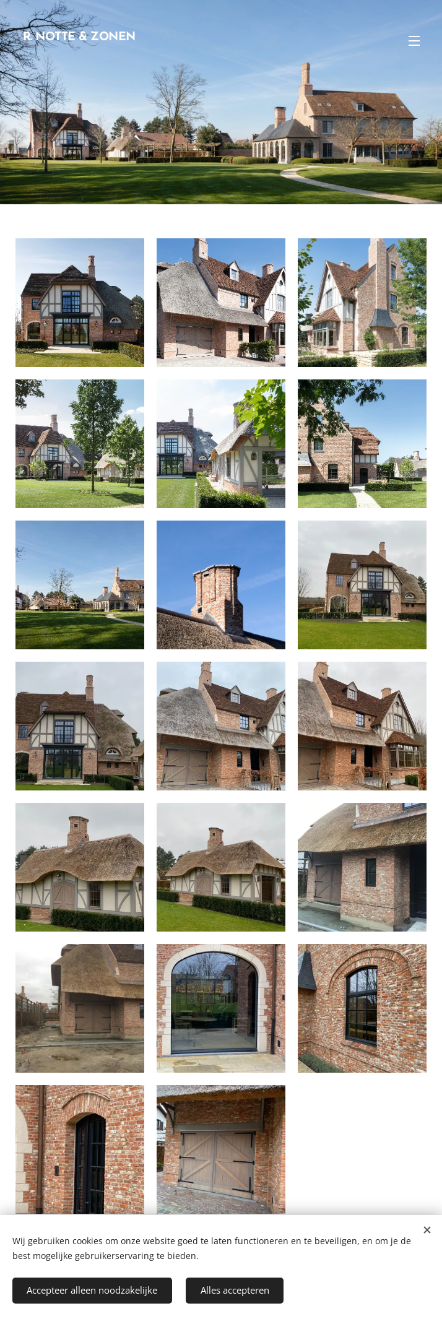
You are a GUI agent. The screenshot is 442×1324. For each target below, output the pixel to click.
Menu (414, 40)
